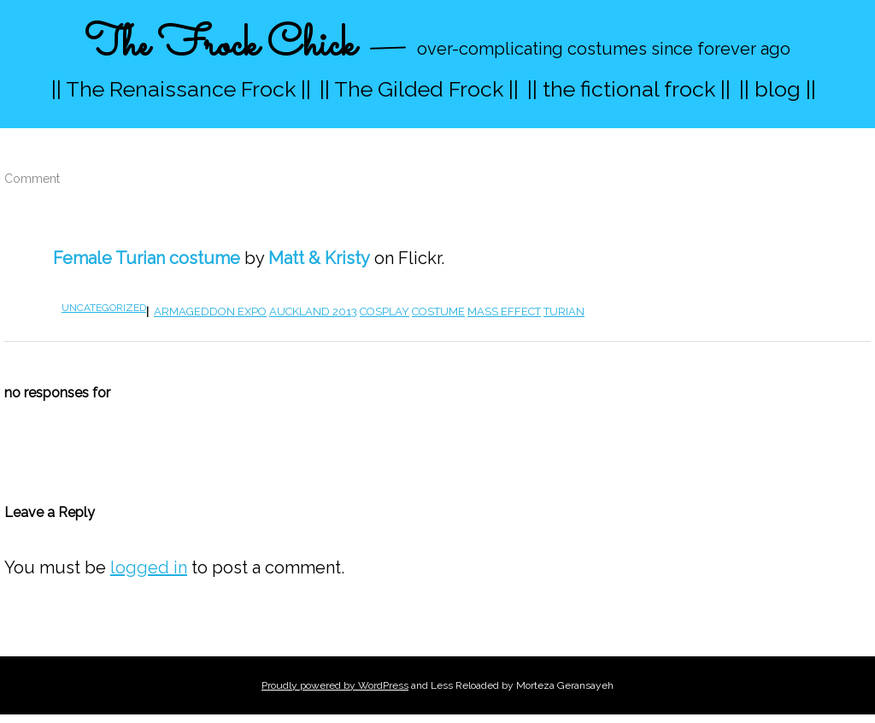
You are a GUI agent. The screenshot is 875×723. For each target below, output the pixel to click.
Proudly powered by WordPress (334, 685)
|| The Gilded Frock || (419, 89)
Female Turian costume (146, 258)
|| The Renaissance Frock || (181, 89)
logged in (148, 567)
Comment (32, 178)
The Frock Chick (220, 46)
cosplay (384, 311)
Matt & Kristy (319, 258)
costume (438, 311)
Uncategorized (104, 308)
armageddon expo (210, 311)
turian (563, 311)
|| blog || (777, 89)
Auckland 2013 (313, 311)
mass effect (504, 311)
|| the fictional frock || (629, 89)
